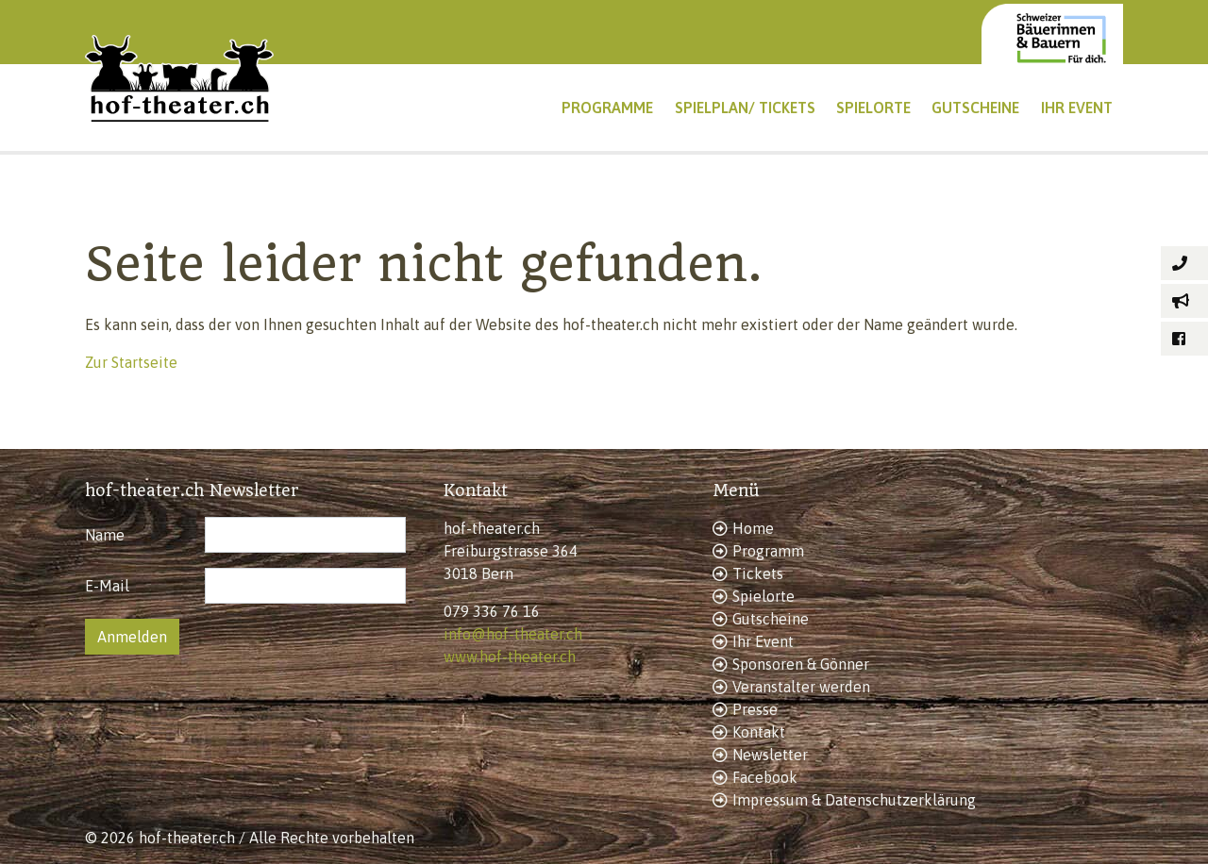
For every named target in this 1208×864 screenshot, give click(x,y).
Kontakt (758, 731)
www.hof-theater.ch (510, 656)
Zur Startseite (131, 362)
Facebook (764, 777)
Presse (755, 709)
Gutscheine (770, 618)
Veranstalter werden (801, 686)
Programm (768, 550)
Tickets (757, 573)
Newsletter (770, 754)
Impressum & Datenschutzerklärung (854, 799)
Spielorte (763, 596)
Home (753, 528)
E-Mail (107, 585)
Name (105, 534)
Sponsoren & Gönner (800, 664)
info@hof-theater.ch (513, 633)
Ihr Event (763, 641)
